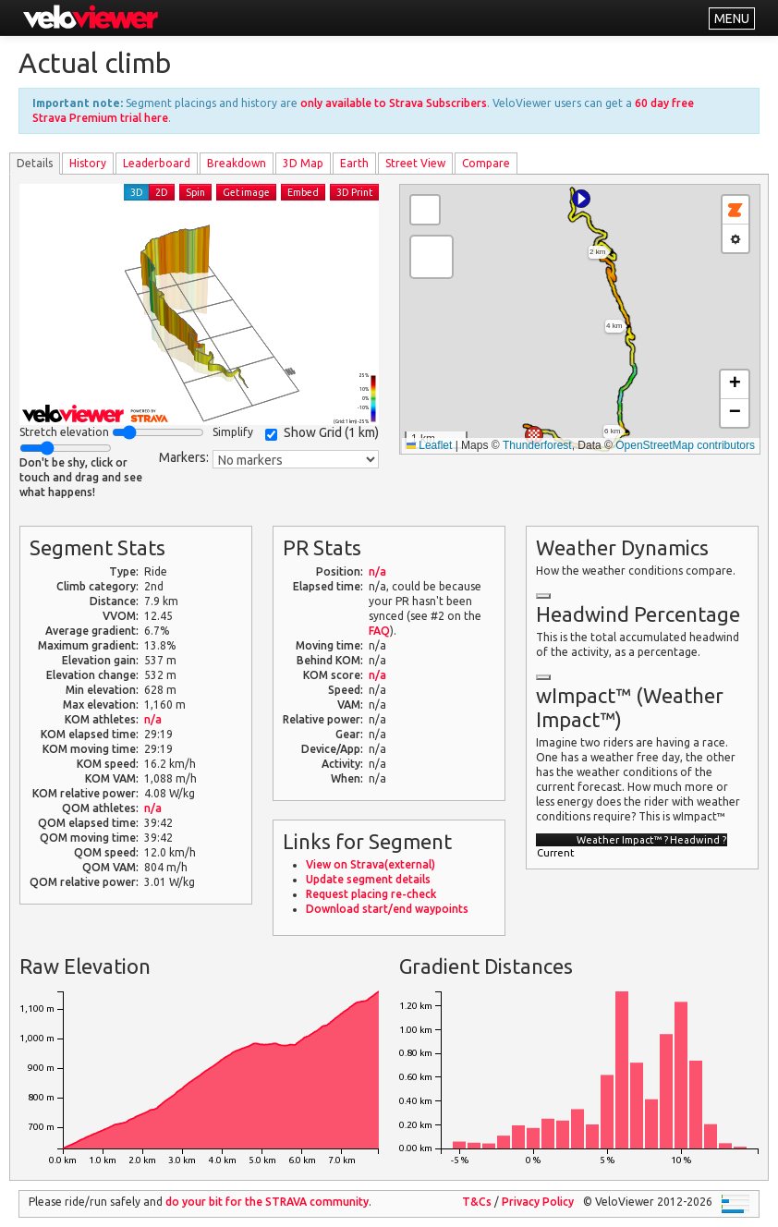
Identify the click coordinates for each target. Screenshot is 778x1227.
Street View (415, 163)
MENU (731, 18)
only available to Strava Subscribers (393, 103)
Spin (195, 192)
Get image (246, 192)
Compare (486, 163)
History (87, 163)
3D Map (303, 163)
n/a (153, 719)
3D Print (354, 192)
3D (136, 192)
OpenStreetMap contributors (685, 445)
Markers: (184, 457)
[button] (581, 198)
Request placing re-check (371, 894)
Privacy (538, 1202)
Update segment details (368, 879)
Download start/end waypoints (387, 909)
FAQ (379, 631)
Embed (303, 192)
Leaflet (429, 445)
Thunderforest (537, 445)
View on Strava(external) (370, 864)
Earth (354, 163)
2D (161, 192)
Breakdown (236, 163)
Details (35, 163)
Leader (156, 163)
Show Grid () (322, 433)
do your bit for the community (267, 1202)
